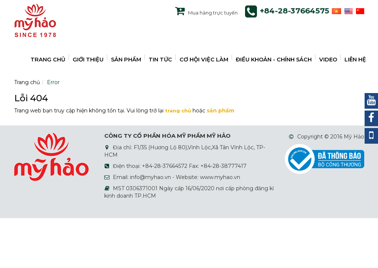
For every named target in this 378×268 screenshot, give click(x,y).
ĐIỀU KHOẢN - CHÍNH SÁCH (274, 59)
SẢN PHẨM (126, 59)
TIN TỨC (160, 59)
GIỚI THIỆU (88, 59)
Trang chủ (27, 82)
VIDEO (328, 59)
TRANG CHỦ (48, 59)
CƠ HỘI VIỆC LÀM (204, 59)
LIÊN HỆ (355, 59)
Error (53, 82)
